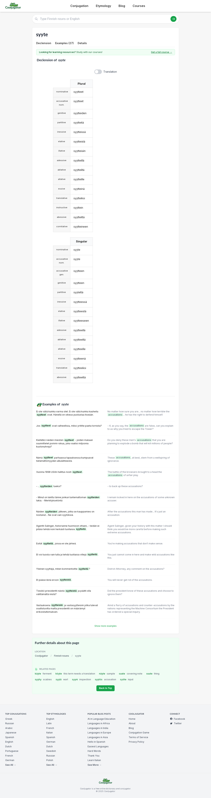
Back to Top (105, 688)
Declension (43, 43)
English (9, 741)
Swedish (51, 751)
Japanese (10, 732)
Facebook (177, 718)
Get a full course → (161, 52)
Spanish (9, 737)
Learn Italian (94, 760)
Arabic (9, 728)
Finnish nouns (61, 655)
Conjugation (79, 6)
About (132, 723)
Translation (110, 71)
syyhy (43, 679)
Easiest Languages (98, 746)
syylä (62, 679)
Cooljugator (41, 655)
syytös (105, 679)
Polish (49, 760)
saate (130, 673)
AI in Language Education (101, 718)
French (9, 755)
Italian (49, 732)
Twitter (176, 723)
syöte (127, 679)
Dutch (8, 746)
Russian (9, 723)
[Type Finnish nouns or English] (105, 18)
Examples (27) (64, 43)
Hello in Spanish (96, 741)
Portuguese (11, 751)
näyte (107, 673)
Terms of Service (138, 737)
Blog (122, 6)
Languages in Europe (99, 732)
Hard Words (94, 751)
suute (153, 673)
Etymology (103, 6)
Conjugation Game (139, 732)
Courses (139, 6)
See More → (94, 764)
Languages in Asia (98, 737)
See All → (10, 764)
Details (82, 43)
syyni (81, 679)
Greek (8, 718)
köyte (75, 673)
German (9, 760)
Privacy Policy (136, 741)
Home (132, 718)
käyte (43, 673)
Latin (49, 723)
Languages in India (98, 728)
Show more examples (106, 626)
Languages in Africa (99, 723)
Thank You (93, 755)
